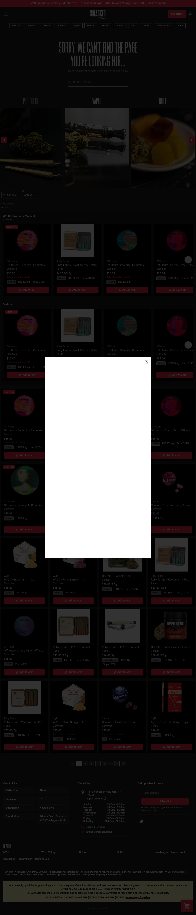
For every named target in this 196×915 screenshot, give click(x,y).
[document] (98, 457)
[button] (146, 361)
